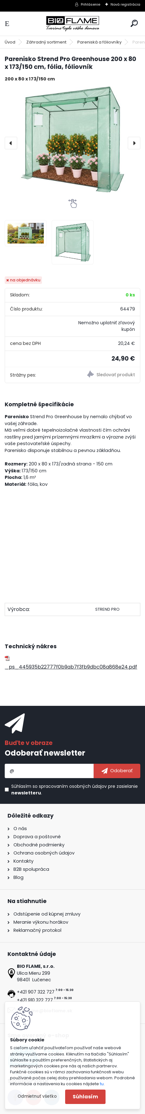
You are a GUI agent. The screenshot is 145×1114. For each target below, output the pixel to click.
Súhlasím (85, 1096)
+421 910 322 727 (35, 1000)
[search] (134, 23)
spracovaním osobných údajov (73, 786)
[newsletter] (117, 771)
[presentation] (11, 143)
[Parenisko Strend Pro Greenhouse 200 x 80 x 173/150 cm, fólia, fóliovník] (72, 139)
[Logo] (72, 24)
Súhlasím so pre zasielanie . (74, 789)
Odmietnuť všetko (37, 1096)
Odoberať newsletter (45, 753)
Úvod (10, 42)
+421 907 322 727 (35, 992)
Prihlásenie (90, 4)
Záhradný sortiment (46, 42)
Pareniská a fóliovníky (99, 42)
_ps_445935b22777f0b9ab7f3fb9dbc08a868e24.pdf (71, 663)
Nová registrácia (125, 4)
